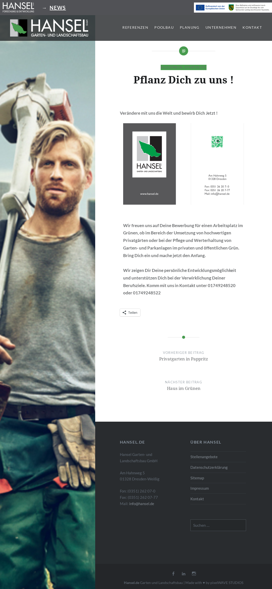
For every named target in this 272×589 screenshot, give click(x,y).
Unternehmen (221, 27)
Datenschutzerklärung (209, 467)
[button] (49, 28)
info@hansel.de (141, 503)
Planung (189, 27)
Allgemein (171, 67)
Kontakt (252, 27)
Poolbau (164, 27)
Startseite (196, 67)
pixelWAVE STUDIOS (226, 582)
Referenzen (135, 27)
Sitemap (197, 478)
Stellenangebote (204, 456)
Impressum (199, 488)
